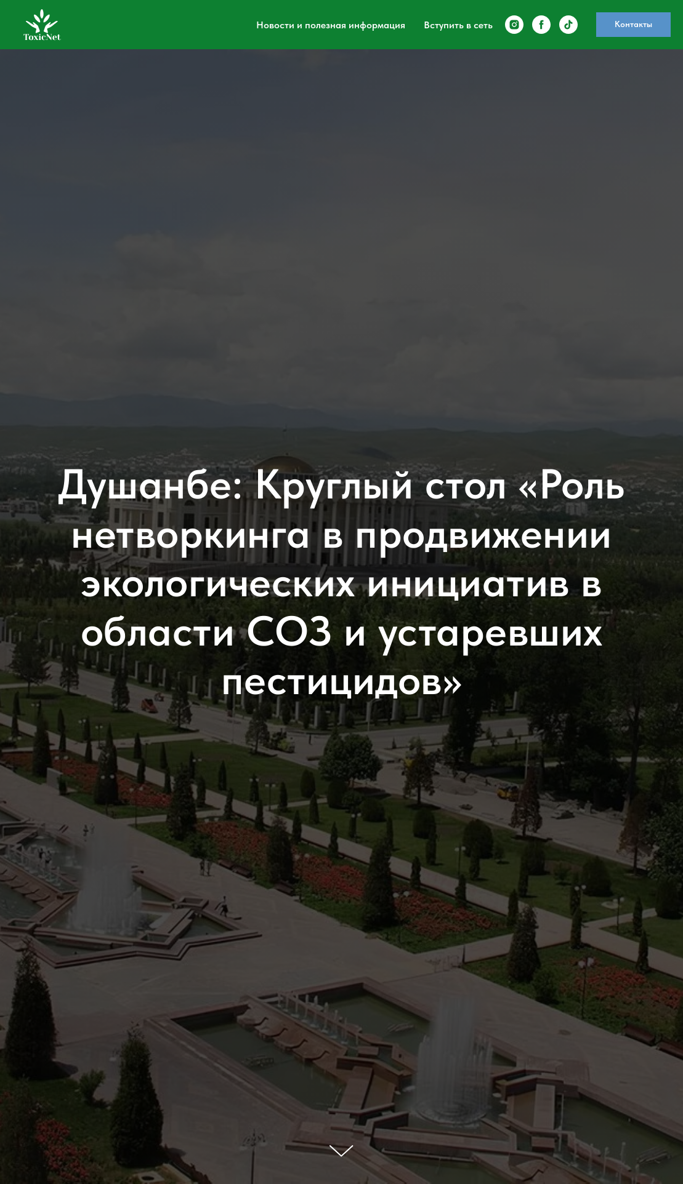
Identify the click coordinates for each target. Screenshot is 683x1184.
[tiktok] (568, 24)
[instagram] (514, 24)
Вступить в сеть (458, 25)
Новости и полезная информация (330, 25)
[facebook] (541, 24)
